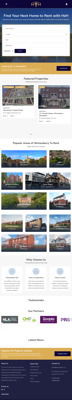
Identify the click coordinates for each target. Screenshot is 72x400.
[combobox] (36, 40)
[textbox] (36, 40)
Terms (32, 389)
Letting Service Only (35, 383)
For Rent (8, 88)
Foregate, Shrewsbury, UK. (13, 113)
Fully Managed (34, 381)
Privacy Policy (34, 387)
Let (42, 88)
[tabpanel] (18, 103)
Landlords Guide (34, 377)
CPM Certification (35, 392)
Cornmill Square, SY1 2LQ (48, 119)
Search (20, 51)
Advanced (8, 51)
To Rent (20, 88)
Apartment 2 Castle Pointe (13, 111)
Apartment (6, 108)
